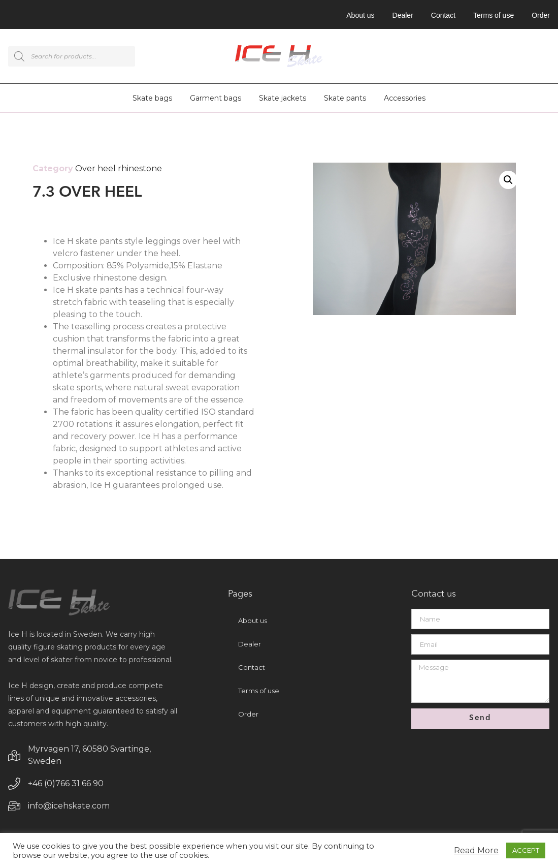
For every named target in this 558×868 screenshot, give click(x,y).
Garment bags (215, 98)
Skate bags (152, 98)
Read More (476, 850)
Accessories (404, 98)
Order (541, 15)
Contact (443, 15)
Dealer (402, 15)
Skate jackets (282, 98)
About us (360, 15)
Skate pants (345, 98)
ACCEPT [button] (525, 850)
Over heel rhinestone (118, 168)
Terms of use (493, 15)
